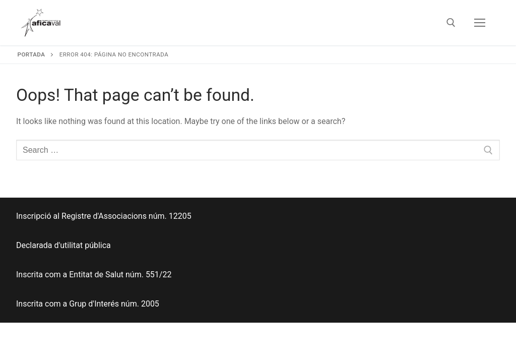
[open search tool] (451, 22)
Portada (31, 54)
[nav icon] (480, 22)
